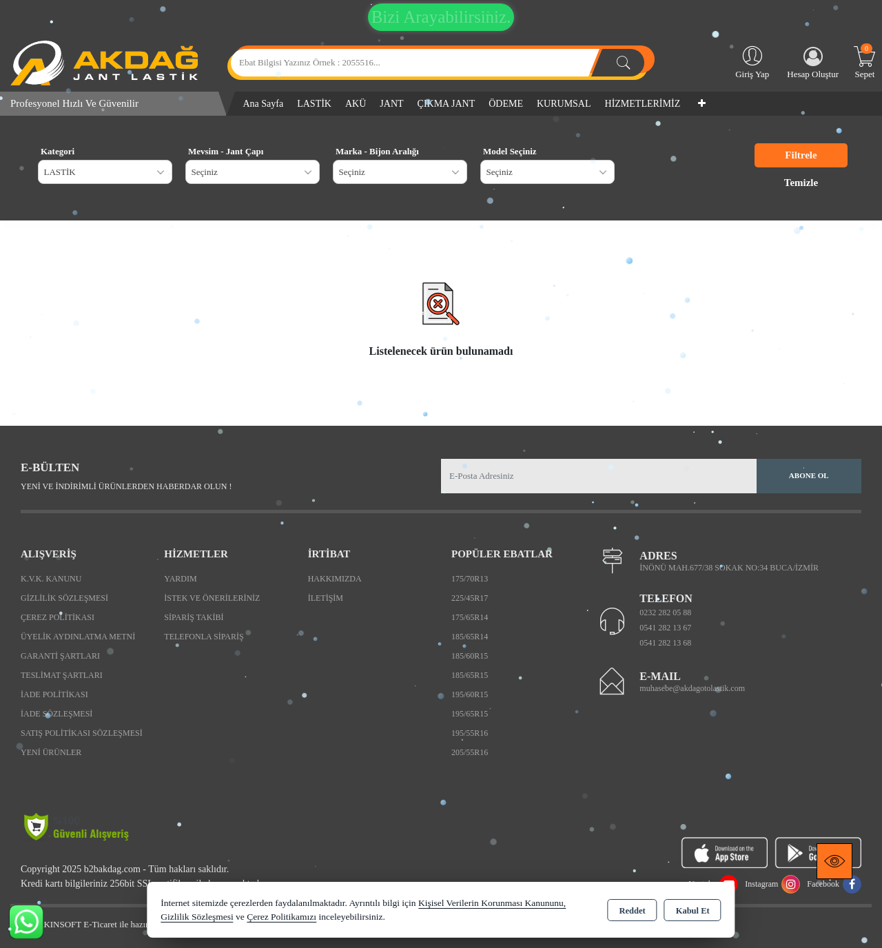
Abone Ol (809, 475)
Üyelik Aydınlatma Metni (78, 636)
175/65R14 (469, 617)
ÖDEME (506, 104)
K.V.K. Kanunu (51, 579)
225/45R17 (469, 598)
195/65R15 (469, 714)
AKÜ (355, 104)
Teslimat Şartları (62, 675)
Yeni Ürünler (51, 752)
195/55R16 (469, 733)
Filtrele (801, 155)
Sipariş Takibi (193, 617)
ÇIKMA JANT (446, 104)
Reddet (632, 911)
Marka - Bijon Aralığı (377, 151)
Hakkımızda (335, 579)
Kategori (57, 151)
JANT (391, 104)
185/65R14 (469, 636)
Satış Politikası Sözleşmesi (82, 733)
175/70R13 (469, 579)
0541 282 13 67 (665, 627)
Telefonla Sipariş (203, 636)
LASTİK (314, 104)
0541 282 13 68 (665, 643)
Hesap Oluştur (813, 63)
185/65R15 (469, 675)
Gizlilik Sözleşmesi (64, 598)
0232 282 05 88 (665, 612)
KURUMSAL (564, 104)
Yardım (180, 579)
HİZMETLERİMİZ (643, 104)
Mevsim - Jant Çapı (225, 151)
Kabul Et (693, 911)
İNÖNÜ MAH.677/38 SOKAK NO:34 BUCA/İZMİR (729, 568)
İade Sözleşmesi (56, 714)
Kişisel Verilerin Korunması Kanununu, (492, 903)
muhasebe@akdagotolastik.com (692, 688)
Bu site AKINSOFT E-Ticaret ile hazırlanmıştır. (96, 924)
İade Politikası (54, 694)
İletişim (325, 598)
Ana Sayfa (263, 104)
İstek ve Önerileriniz (212, 598)
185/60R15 (469, 656)
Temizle (801, 182)
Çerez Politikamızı (281, 916)
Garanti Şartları (60, 656)
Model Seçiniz (510, 151)
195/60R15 (469, 694)
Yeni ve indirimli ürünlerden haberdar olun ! (126, 486)
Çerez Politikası (57, 617)
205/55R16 (469, 752)
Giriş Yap (752, 61)
